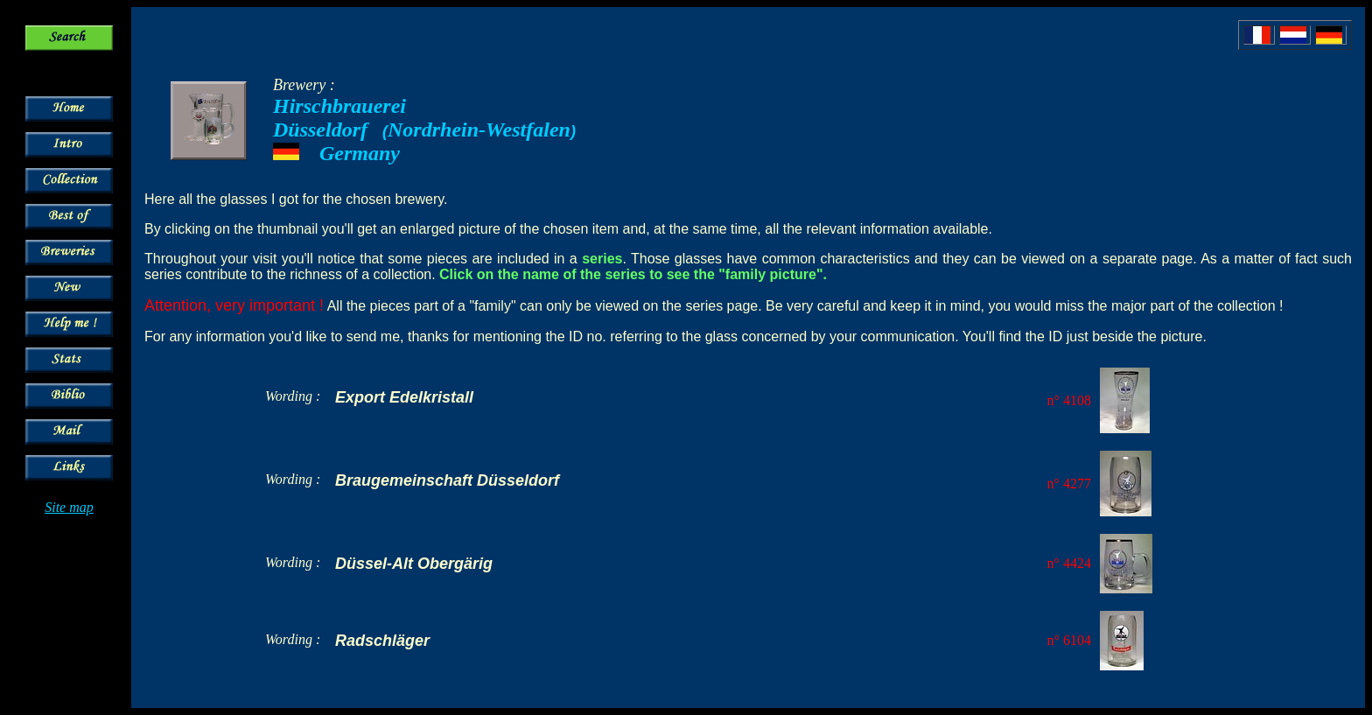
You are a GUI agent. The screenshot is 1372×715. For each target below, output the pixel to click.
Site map (69, 507)
